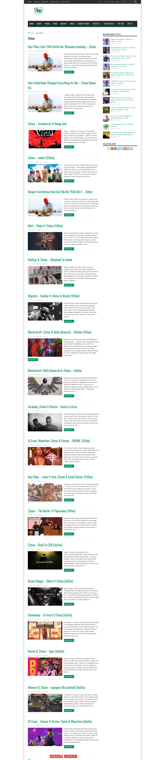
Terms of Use (66, 2)
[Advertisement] (95, 13)
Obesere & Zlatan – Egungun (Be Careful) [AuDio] (56, 687)
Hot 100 (121, 23)
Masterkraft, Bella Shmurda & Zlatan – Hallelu (55, 370)
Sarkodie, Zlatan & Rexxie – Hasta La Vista (52, 406)
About (39, 23)
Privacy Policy (55, 2)
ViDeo (55, 23)
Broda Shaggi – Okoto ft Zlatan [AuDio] (50, 581)
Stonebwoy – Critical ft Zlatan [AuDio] (50, 615)
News (72, 23)
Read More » (69, 72)
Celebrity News (83, 23)
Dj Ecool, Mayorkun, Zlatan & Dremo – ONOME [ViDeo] (59, 440)
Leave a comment (44, 51)
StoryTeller (109, 23)
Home (30, 2)
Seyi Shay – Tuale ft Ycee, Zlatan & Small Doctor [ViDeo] (60, 476)
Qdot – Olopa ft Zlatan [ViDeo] (45, 225)
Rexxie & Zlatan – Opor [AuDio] (46, 651)
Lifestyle (97, 23)
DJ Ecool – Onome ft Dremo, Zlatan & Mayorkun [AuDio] (60, 721)
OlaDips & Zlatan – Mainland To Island (50, 259)
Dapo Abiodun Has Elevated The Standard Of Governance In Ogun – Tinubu (122, 100)
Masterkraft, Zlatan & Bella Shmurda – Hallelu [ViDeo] (59, 332)
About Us (36, 2)
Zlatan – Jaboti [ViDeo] (41, 157)
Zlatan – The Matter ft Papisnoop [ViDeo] (51, 510)
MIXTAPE (64, 23)
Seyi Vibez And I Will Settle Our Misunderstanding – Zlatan (62, 46)
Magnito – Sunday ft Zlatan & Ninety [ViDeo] (54, 296)
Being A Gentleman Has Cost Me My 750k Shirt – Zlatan (60, 191)
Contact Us (45, 2)
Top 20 (129, 23)
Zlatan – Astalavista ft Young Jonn (47, 123)
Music (47, 23)
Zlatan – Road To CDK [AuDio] (45, 544)
